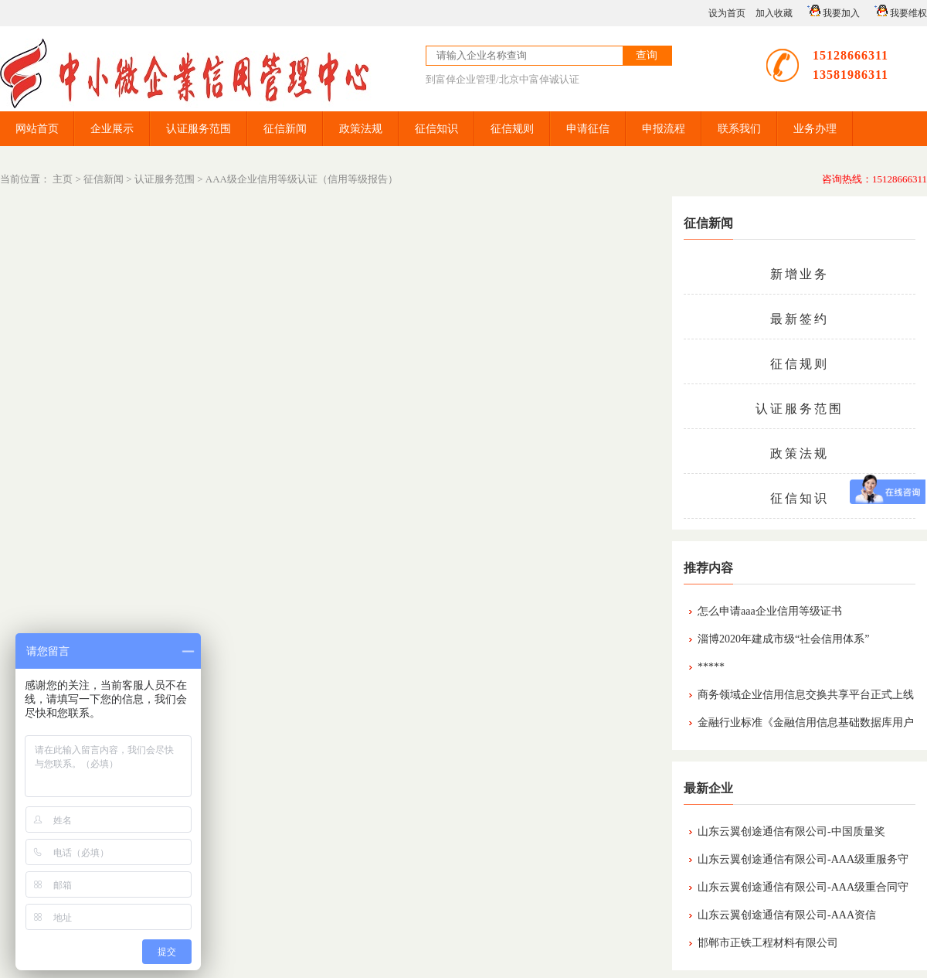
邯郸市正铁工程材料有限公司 (768, 943)
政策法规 (360, 129)
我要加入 (831, 11)
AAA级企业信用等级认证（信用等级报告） (301, 179)
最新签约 (799, 318)
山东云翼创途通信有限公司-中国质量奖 (791, 831)
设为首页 (726, 13)
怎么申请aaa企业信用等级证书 (770, 611)
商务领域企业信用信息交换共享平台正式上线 (806, 694)
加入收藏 (774, 13)
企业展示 (112, 129)
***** (711, 667)
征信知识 (436, 129)
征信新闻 (285, 129)
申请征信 (588, 129)
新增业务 (799, 274)
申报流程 (663, 129)
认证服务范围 (198, 129)
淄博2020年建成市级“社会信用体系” (783, 639)
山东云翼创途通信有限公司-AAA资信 (787, 915)
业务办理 (815, 129)
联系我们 (739, 129)
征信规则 (512, 129)
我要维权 (898, 11)
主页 (63, 179)
